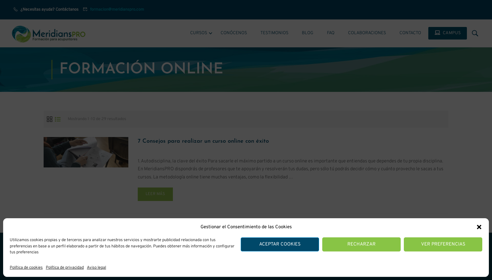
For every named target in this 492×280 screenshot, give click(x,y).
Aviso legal (96, 267)
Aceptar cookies (280, 244)
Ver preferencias (443, 244)
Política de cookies (26, 267)
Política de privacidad (65, 267)
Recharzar (361, 244)
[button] (479, 227)
